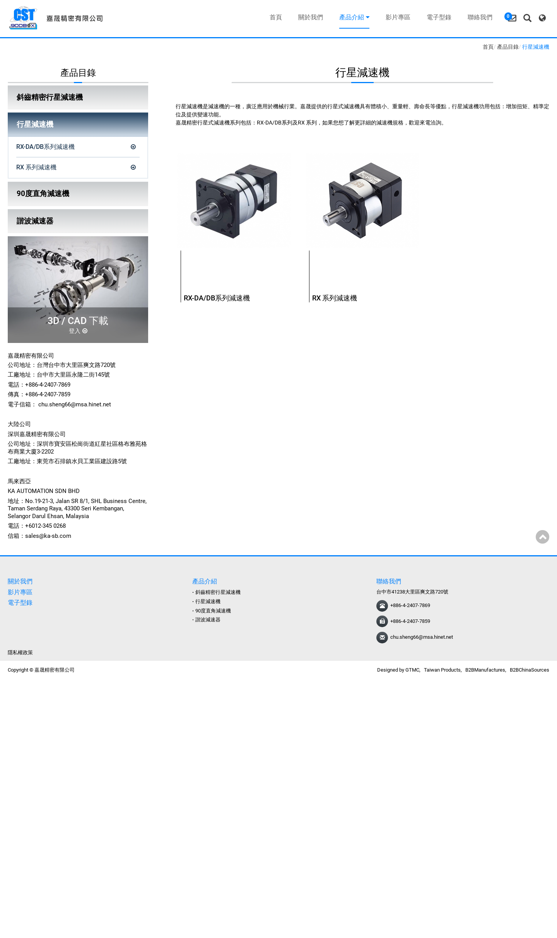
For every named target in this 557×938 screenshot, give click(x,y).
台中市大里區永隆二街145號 (73, 374)
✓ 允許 (8, 702)
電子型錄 (437, 17)
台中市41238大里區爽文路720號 (412, 592)
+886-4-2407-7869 (410, 605)
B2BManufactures (485, 670)
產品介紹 (353, 17)
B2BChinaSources (529, 670)
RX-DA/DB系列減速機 (45, 146)
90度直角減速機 (43, 193)
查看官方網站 (41, 760)
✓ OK (132, 933)
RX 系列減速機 (36, 167)
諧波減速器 (35, 221)
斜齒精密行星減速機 (50, 97)
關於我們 (309, 17)
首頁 (274, 17)
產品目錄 (508, 47)
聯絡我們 (478, 17)
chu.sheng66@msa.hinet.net (74, 404)
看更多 (11, 760)
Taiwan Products (442, 670)
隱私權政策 (20, 652)
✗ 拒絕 (8, 710)
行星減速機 (35, 124)
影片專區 (396, 17)
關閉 (6, 685)
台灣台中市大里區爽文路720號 (76, 365)
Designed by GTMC (398, 670)
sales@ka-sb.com (48, 535)
